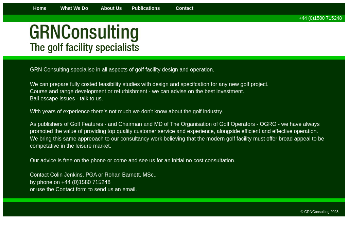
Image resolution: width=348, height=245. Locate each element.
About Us (111, 8)
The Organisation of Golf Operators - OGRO (223, 124)
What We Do (74, 8)
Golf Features (87, 124)
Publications (146, 8)
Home (40, 8)
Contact (184, 8)
